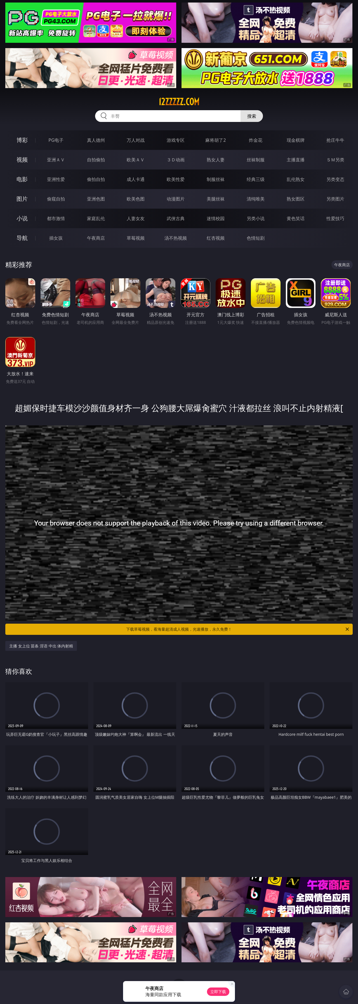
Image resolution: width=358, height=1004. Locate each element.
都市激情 (56, 218)
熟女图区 (296, 199)
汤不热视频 (175, 238)
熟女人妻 (216, 160)
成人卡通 (136, 179)
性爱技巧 (335, 218)
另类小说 (256, 218)
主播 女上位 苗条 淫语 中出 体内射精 (41, 646)
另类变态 (335, 179)
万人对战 (136, 140)
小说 (22, 218)
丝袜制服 (256, 160)
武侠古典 (176, 218)
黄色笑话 (296, 218)
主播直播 (296, 160)
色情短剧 (256, 238)
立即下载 (218, 991)
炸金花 (255, 140)
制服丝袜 (216, 179)
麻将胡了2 (215, 140)
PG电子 (55, 140)
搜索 (251, 116)
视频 (22, 159)
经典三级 (256, 179)
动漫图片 (176, 199)
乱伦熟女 (296, 179)
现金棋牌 (296, 140)
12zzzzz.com (179, 101)
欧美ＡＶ (136, 160)
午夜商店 (96, 238)
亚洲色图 (96, 199)
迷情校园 (216, 218)
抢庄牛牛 (335, 140)
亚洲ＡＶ (56, 160)
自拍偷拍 (96, 160)
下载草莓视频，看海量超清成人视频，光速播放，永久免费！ (238, 629)
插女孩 (56, 238)
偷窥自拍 (56, 199)
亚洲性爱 (56, 179)
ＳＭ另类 (335, 160)
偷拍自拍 (96, 179)
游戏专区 (176, 140)
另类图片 (335, 199)
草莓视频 (136, 238)
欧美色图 (136, 199)
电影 (22, 179)
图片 (22, 198)
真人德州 (96, 140)
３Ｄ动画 (176, 160)
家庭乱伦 (96, 218)
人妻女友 (136, 218)
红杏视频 (216, 238)
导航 (22, 238)
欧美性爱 (176, 179)
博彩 (22, 140)
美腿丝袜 (216, 199)
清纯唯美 (256, 199)
